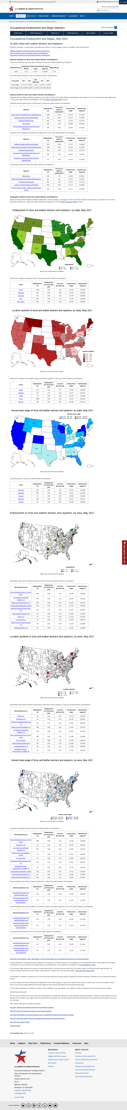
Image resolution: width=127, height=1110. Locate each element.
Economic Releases (61, 1043)
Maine (21, 390)
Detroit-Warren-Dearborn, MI (21, 614)
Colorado (21, 499)
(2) (47, 69)
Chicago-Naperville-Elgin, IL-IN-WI (21, 606)
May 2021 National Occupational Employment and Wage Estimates (32, 1007)
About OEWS (90, 33)
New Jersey (21, 302)
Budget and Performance (57, 1056)
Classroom (77, 1043)
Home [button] (11, 16)
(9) (63, 286)
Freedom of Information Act (85, 1056)
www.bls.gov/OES (20, 1093)
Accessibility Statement (83, 1076)
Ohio (20, 299)
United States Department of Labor (107, 2)
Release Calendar (107, 7)
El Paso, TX (21, 617)
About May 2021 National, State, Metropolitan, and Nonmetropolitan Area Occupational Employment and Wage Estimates (49, 959)
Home (12, 1043)
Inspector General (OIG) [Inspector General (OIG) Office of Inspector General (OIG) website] (56, 1053)
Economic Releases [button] (58, 16)
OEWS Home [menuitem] (18, 33)
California (21, 293)
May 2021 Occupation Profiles (20, 1022)
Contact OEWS (19, 1097)
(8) (48, 179)
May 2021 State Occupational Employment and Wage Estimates (31, 1011)
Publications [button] (43, 16)
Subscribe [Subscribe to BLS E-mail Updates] (115, 7)
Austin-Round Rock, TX (21, 628)
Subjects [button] (20, 16)
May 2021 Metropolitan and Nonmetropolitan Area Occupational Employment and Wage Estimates (42, 1015)
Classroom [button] (73, 16)
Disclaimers (79, 1063)
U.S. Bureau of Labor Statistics (29, 9)
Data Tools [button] (31, 16)
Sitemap (78, 1053)
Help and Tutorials (81, 1073)
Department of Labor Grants (58, 1059)
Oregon (21, 502)
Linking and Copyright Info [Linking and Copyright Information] (84, 1066)
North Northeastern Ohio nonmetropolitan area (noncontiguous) (21, 900)
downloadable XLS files (88, 965)
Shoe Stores (26, 124)
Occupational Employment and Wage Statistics (41, 21)
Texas (21, 290)
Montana (21, 393)
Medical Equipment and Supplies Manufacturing (26, 179)
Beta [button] (82, 16)
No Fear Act (52, 1063)
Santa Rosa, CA (21, 719)
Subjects (21, 1043)
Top (124, 2)
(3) (28, 69)
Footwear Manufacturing (26, 121)
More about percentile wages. (85, 971)
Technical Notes (15, 1026)
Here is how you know (47, 2)
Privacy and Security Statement (86, 1059)
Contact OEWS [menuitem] (108, 33)
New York (21, 296)
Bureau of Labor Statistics (17, 21)
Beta (86, 1043)
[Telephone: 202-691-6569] (29, 1090)
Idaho (21, 396)
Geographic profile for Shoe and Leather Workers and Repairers (30, 55)
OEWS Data (54, 33)
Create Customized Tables (53, 99)
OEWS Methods (72, 33)
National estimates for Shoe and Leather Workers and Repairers (30, 51)
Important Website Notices (85, 1070)
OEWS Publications (36, 33)
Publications (45, 1043)
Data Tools (33, 1043)
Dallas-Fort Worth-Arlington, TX (20, 603)
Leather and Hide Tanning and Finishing (26, 118)
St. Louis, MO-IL (21, 620)
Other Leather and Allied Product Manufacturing (26, 115)
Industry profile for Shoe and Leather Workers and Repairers (29, 53)
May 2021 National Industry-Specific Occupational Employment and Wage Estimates (37, 1018)
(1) (20, 67)
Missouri (20, 402)
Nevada (21, 496)
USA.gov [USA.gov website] (51, 1066)
